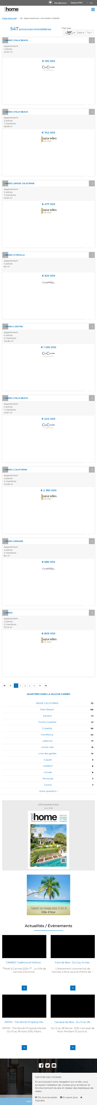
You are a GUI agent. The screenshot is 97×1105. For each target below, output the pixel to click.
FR (88, 3)
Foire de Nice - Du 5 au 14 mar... (73, 962)
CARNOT (48, 766)
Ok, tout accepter (46, 1097)
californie (47, 740)
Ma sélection (60, 3)
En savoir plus (69, 1097)
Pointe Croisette (47, 722)
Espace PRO (77, 3)
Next (92, 40)
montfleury (47, 734)
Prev (5, 40)
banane (47, 715)
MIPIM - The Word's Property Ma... (24, 1022)
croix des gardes (47, 753)
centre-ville (47, 747)
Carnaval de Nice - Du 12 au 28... (72, 1022)
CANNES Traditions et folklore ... (24, 962)
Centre (48, 784)
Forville (48, 772)
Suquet (48, 759)
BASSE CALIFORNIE (47, 703)
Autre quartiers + (48, 791)
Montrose (48, 778)
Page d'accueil (9, 18)
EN (91, 3)
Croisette (47, 728)
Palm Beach (47, 709)
